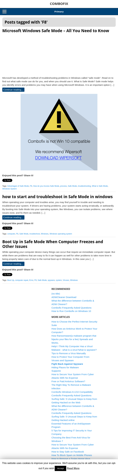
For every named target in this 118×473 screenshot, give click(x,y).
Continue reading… (13, 89)
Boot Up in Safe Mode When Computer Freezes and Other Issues (52, 244)
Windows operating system (60, 234)
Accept (60, 468)
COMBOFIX (59, 3)
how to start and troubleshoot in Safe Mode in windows (57, 196)
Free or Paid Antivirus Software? (68, 381)
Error (31, 280)
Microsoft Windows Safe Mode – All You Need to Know (55, 30)
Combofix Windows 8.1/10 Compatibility (72, 392)
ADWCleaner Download (63, 297)
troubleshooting (84, 186)
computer (11, 234)
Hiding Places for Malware (65, 367)
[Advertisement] (59, 54)
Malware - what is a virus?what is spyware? (74, 350)
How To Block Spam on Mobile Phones (71, 455)
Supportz (56, 370)
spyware (51, 280)
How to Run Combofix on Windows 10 (71, 311)
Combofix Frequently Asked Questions (71, 307)
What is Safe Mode (100, 186)
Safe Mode (72, 186)
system (59, 280)
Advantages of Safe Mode (18, 186)
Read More (73, 468)
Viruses (66, 280)
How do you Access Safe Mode (46, 186)
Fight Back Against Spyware (67, 364)
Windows (45, 234)
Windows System (9, 189)
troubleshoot (35, 234)
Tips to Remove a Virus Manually (68, 353)
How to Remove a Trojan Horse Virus (70, 458)
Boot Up (10, 280)
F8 (31, 186)
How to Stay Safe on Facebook (67, 451)
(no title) (55, 293)
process (63, 186)
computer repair (21, 280)
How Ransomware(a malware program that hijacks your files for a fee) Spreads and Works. (73, 339)
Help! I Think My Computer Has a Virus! (72, 346)
